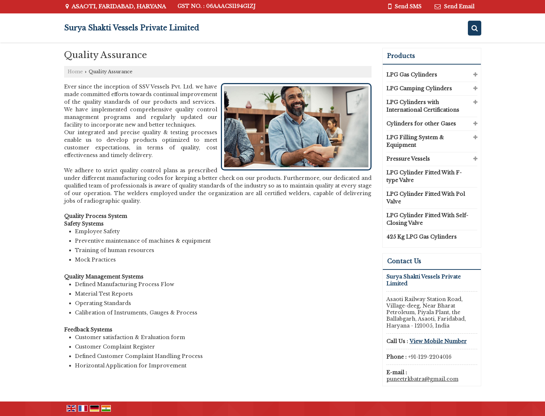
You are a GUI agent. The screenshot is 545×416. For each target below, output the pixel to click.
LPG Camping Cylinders (419, 88)
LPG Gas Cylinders (411, 74)
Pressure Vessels (408, 159)
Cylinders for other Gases (421, 123)
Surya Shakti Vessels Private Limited (131, 28)
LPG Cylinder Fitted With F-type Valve (424, 176)
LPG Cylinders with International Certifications (422, 106)
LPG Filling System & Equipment (415, 141)
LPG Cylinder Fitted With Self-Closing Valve (427, 219)
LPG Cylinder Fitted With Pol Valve (425, 198)
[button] (438, 341)
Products (401, 55)
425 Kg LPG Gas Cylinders (421, 237)
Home (75, 71)
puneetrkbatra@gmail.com (422, 379)
